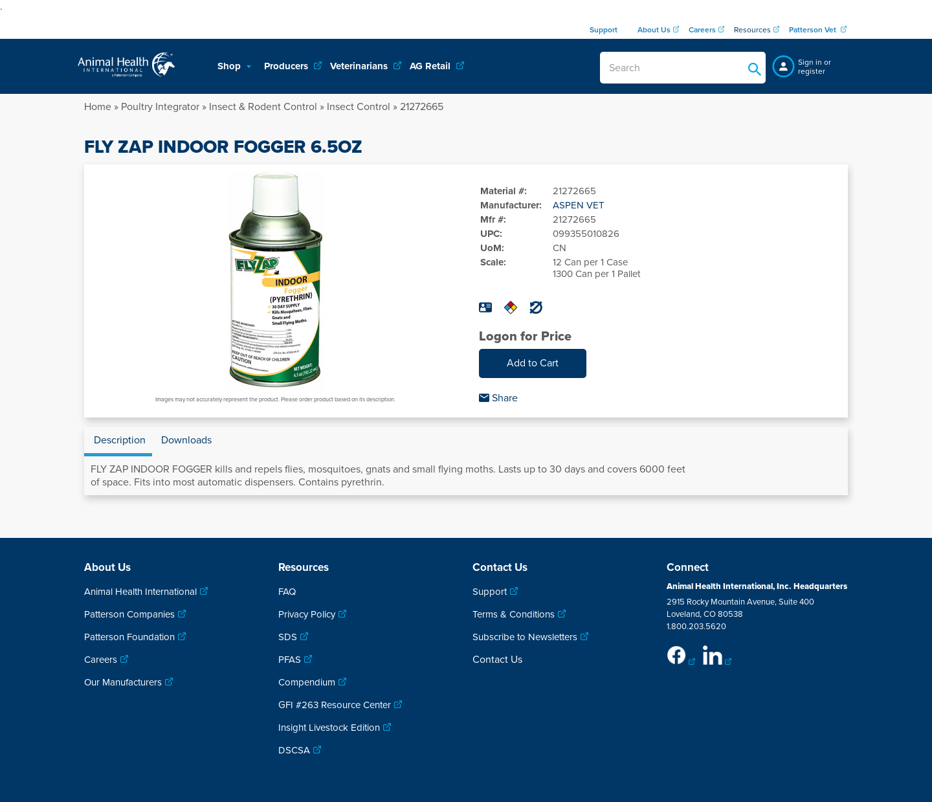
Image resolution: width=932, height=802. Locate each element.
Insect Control (358, 106)
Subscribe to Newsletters (524, 637)
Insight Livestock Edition (329, 727)
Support (489, 591)
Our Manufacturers (123, 682)
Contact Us (497, 659)
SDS (287, 637)
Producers (287, 66)
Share (498, 398)
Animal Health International (140, 591)
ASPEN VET (579, 205)
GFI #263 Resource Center (334, 705)
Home (97, 106)
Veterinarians (360, 66)
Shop (230, 66)
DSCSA (294, 750)
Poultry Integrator (160, 106)
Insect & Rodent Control (263, 106)
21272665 (421, 106)
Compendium (306, 682)
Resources (752, 29)
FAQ (287, 591)
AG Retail (431, 66)
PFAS (289, 659)
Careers (100, 659)
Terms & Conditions (513, 614)
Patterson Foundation (129, 637)
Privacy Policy (306, 614)
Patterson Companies (129, 614)
